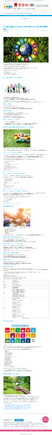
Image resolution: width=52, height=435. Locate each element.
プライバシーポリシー (16, 430)
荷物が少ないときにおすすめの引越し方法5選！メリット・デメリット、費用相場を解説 (18, 407)
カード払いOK (26, 10)
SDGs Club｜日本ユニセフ (10, 345)
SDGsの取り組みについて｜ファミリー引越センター (13, 203)
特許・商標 (41, 430)
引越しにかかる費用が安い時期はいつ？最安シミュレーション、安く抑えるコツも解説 (17, 404)
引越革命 (4, 398)
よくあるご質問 (44, 10)
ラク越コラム (35, 10)
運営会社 (37, 430)
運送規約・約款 (31, 430)
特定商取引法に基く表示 (24, 430)
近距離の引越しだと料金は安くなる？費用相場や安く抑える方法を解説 (15, 408)
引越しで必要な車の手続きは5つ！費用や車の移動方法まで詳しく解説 (15, 406)
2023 (9, 15)
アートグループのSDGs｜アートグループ (11, 171)
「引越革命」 (5, 227)
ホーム (4, 15)
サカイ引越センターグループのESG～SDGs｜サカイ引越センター (14, 188)
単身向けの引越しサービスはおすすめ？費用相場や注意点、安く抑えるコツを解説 (17, 405)
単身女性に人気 (17, 10)
